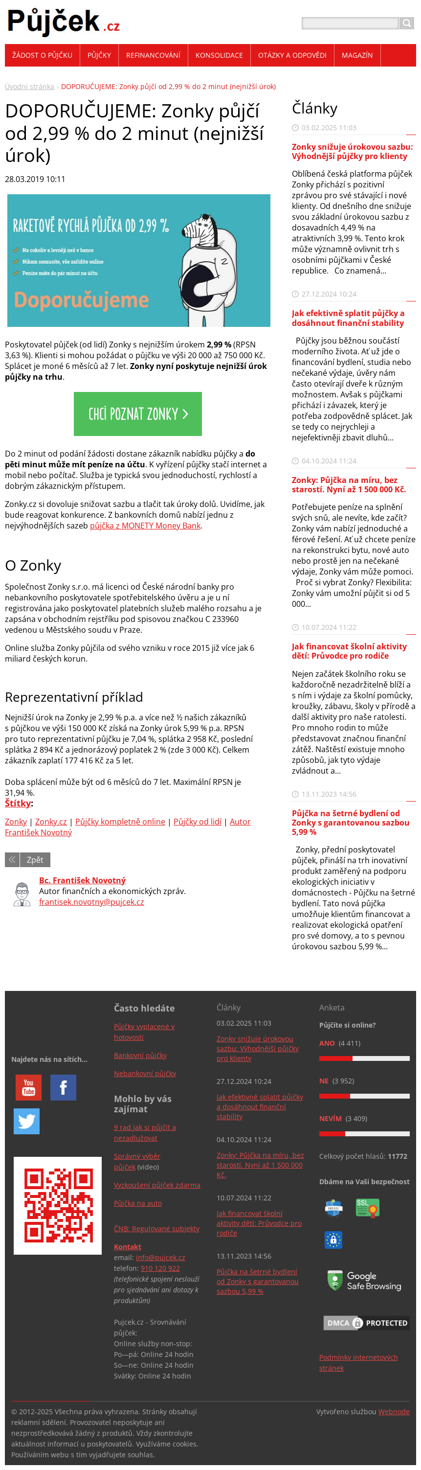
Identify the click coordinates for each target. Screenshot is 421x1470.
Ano (328, 1043)
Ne (325, 1080)
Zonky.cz (51, 821)
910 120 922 (160, 1268)
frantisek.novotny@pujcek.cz (91, 901)
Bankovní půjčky (140, 1055)
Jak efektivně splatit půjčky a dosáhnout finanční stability (348, 318)
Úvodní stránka (29, 86)
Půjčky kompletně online (120, 821)
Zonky (16, 821)
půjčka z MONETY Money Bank (145, 525)
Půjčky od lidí (198, 821)
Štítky (18, 803)
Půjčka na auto (138, 1203)
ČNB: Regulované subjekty (156, 1228)
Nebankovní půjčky (145, 1073)
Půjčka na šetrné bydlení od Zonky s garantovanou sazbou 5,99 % (351, 822)
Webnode (394, 1411)
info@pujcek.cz (160, 1257)
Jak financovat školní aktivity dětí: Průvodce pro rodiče (349, 651)
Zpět (35, 859)
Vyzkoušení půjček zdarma (157, 1185)
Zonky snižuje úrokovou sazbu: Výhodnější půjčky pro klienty (352, 151)
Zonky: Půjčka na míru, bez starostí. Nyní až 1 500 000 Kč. (349, 485)
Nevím (331, 1118)
